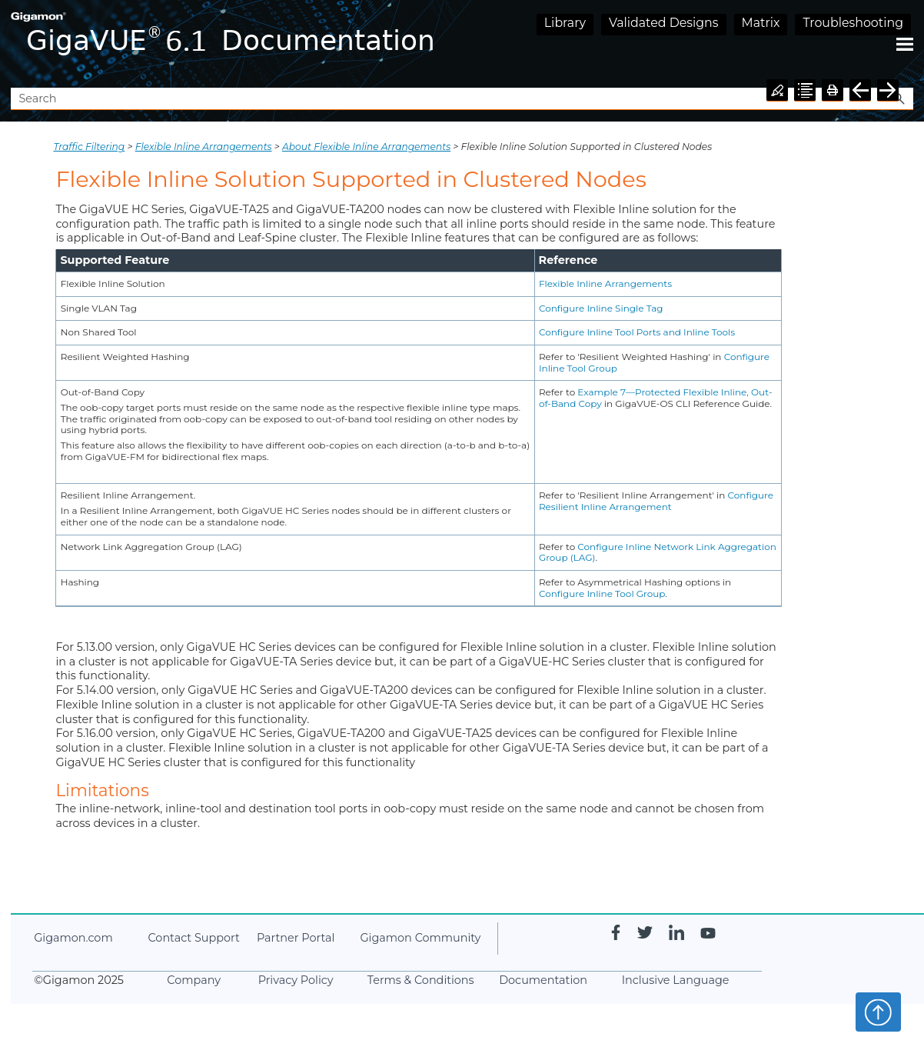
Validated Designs (664, 22)
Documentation (543, 980)
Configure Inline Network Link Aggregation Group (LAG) (657, 552)
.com (73, 938)
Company (194, 980)
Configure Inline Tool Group (602, 593)
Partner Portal (295, 938)
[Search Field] (461, 99)
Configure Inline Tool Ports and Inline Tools (637, 332)
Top (878, 1011)
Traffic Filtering (89, 146)
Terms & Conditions (420, 980)
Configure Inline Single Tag (601, 308)
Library (565, 22)
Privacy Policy (296, 980)
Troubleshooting (853, 22)
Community (420, 938)
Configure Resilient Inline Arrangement (656, 500)
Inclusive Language (676, 980)
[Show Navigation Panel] (904, 43)
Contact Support (193, 938)
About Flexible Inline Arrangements (366, 146)
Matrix (761, 22)
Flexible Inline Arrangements (203, 146)
